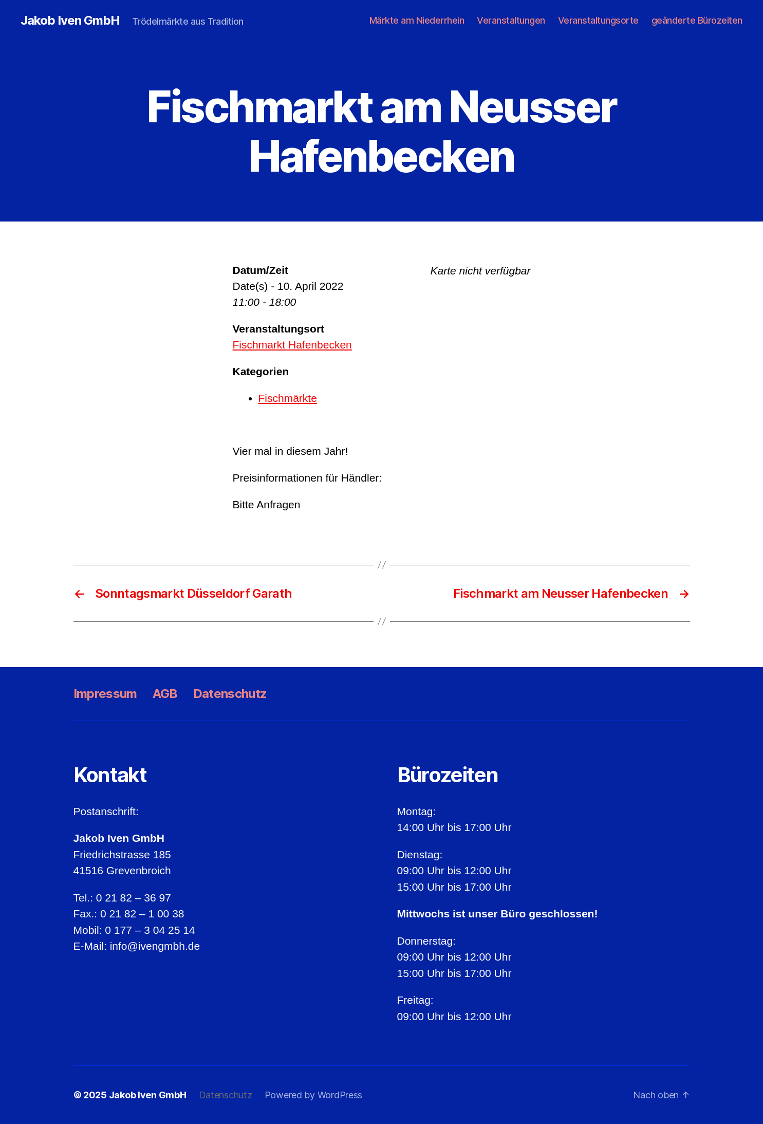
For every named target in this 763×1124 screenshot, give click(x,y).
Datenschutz (230, 693)
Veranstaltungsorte (598, 20)
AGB (165, 693)
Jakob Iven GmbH (70, 20)
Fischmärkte (287, 398)
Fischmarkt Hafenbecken (292, 345)
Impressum (105, 693)
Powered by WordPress (314, 1095)
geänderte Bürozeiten (697, 20)
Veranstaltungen (511, 20)
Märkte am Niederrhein (416, 20)
